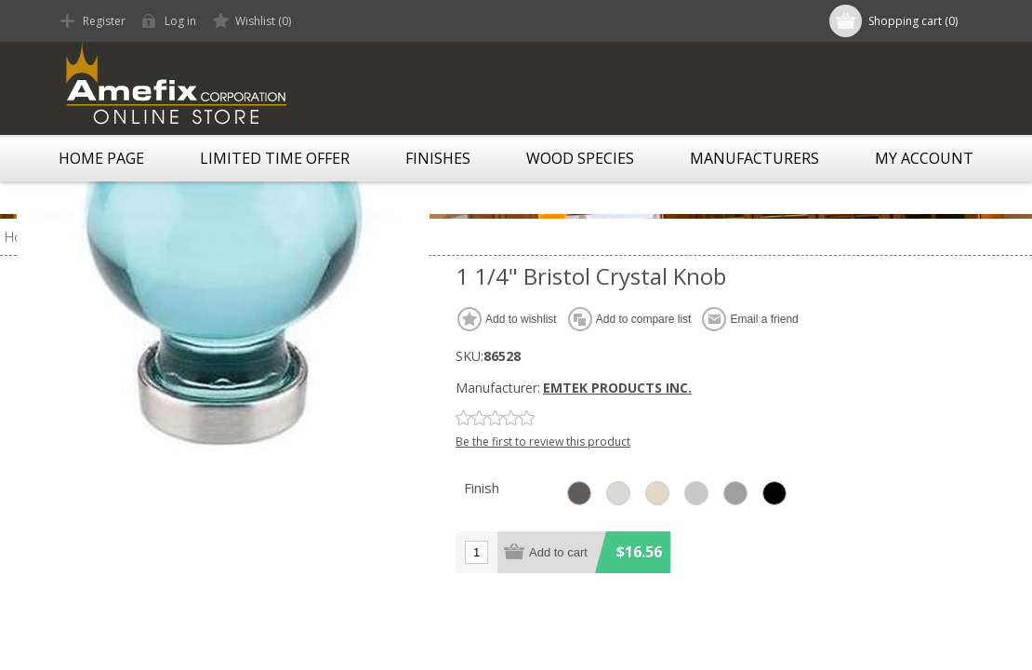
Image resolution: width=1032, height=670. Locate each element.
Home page (101, 158)
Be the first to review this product (543, 441)
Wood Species (580, 158)
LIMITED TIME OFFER (275, 158)
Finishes (437, 158)
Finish (481, 487)
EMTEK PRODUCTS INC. (617, 387)
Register (104, 21)
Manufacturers (754, 158)
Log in (180, 21)
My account (924, 158)
